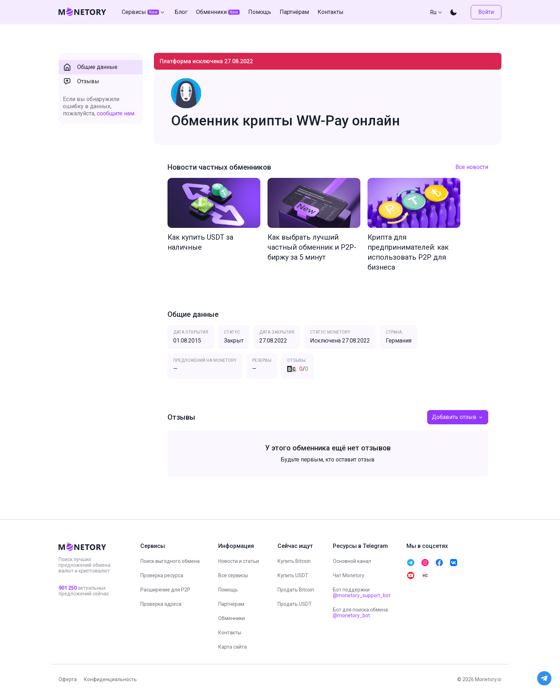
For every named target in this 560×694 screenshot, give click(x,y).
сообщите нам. (116, 113)
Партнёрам (231, 604)
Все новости (471, 167)
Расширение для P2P (165, 590)
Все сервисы (233, 575)
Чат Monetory (348, 575)
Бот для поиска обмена (360, 612)
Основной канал (352, 561)
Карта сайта (232, 647)
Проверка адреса (160, 604)
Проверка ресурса (161, 575)
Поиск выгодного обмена (170, 561)
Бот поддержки (361, 592)
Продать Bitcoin (296, 590)
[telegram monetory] (410, 562)
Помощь (228, 590)
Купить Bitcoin (294, 561)
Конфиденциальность (110, 679)
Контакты (229, 632)
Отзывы (81, 81)
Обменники (231, 618)
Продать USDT (295, 604)
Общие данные (90, 67)
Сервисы (144, 12)
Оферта (68, 679)
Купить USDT (293, 575)
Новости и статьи (238, 561)
